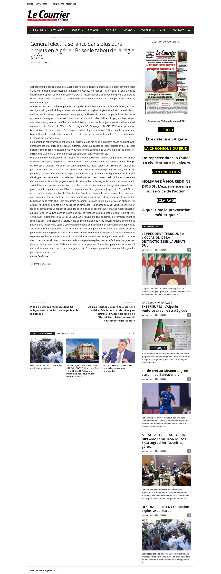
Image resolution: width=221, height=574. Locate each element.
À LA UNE (39, 30)
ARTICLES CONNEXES (42, 333)
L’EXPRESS (147, 30)
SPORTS (77, 30)
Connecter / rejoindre (64, 4)
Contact (178, 30)
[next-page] (133, 333)
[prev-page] (129, 333)
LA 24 (163, 30)
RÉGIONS (94, 30)
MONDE (129, 30)
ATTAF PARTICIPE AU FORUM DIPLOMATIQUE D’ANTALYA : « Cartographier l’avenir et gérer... (164, 441)
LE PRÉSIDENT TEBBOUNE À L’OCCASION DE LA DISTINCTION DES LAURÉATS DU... (164, 240)
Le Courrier (147, 250)
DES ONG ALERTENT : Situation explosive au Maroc (46, 367)
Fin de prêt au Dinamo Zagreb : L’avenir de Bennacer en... (165, 373)
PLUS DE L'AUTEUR (65, 333)
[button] (189, 30)
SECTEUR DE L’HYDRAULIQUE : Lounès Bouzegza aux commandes (117, 368)
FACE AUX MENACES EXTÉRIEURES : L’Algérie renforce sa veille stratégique (164, 307)
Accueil (33, 37)
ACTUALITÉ (59, 30)
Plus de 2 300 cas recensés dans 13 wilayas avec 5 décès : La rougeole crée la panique (54, 310)
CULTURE (112, 30)
